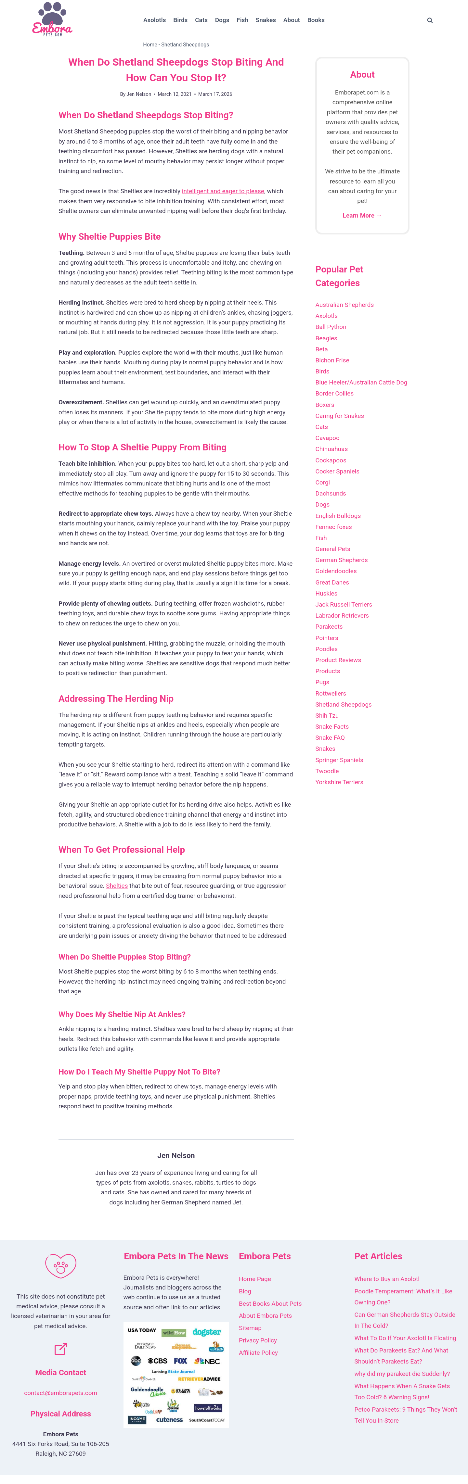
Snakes (266, 20)
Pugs (322, 682)
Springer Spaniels (339, 760)
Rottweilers (330, 693)
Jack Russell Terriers (343, 604)
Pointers (326, 638)
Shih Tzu (327, 715)
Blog (245, 1291)
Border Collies (334, 393)
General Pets (332, 549)
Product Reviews (338, 660)
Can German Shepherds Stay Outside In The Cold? (405, 1320)
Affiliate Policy (258, 1352)
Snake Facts (332, 726)
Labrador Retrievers (342, 615)
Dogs (222, 20)
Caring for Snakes (339, 416)
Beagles (326, 338)
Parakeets (329, 626)
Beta (321, 349)
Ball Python (330, 327)
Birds (180, 20)
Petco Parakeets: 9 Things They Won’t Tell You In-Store (406, 1415)
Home (150, 45)
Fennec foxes (333, 527)
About (291, 20)
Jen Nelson (138, 94)
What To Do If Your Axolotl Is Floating (405, 1338)
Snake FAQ (330, 737)
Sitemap (250, 1328)
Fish (242, 20)
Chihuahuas (331, 449)
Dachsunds (330, 493)
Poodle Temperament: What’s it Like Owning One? (403, 1297)
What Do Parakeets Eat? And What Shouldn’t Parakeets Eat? (401, 1356)
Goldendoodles (336, 571)
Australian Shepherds (344, 304)
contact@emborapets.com (60, 1393)
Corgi (322, 482)
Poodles (326, 649)
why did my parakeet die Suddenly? (402, 1373)
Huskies (326, 593)
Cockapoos (330, 460)
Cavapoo (327, 438)
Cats (201, 20)
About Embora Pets (265, 1315)
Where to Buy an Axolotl (387, 1279)
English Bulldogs (338, 516)
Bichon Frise (332, 360)
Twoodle (327, 771)
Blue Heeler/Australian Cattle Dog (361, 382)
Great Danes (332, 582)
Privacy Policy (258, 1340)
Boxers (324, 405)
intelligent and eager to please (223, 191)
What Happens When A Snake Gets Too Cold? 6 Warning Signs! (402, 1391)
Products (327, 671)
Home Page (255, 1279)
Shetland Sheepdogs (185, 45)
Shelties (117, 885)
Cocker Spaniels (337, 471)
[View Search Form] (430, 20)
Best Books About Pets (270, 1303)
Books (316, 20)
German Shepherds (341, 560)
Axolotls (154, 20)
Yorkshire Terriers (339, 782)
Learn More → (362, 215)
